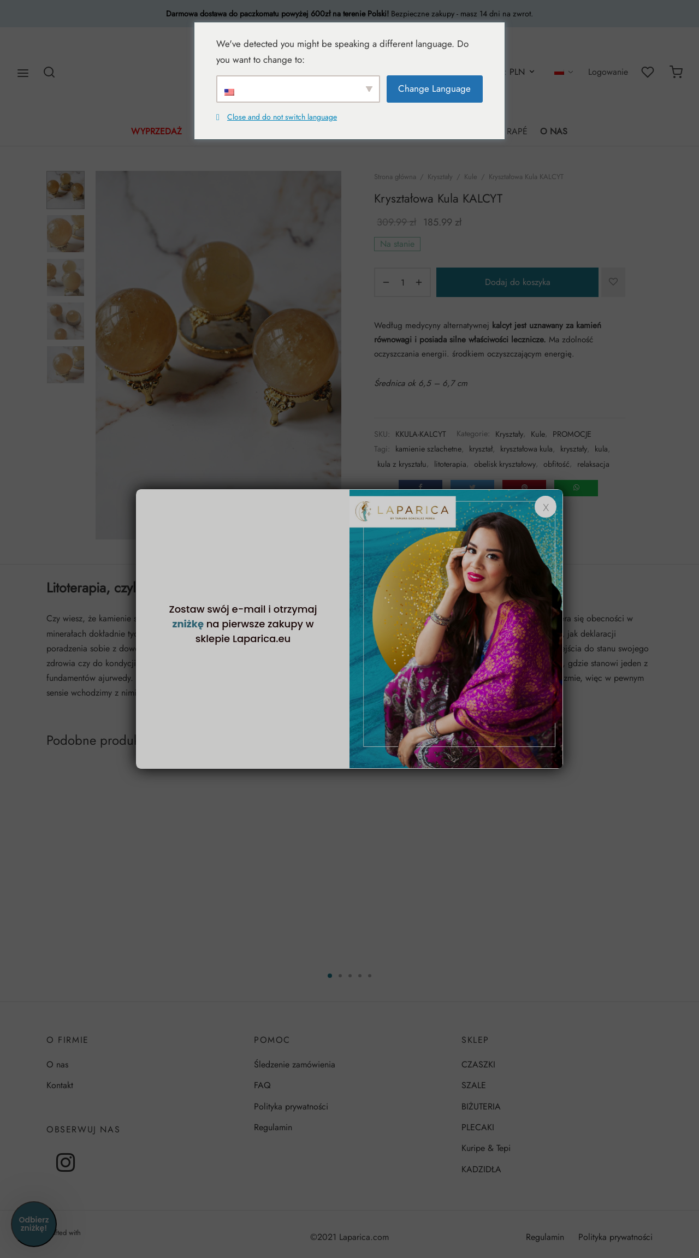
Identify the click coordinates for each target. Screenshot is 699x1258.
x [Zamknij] (546, 506)
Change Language (434, 88)
